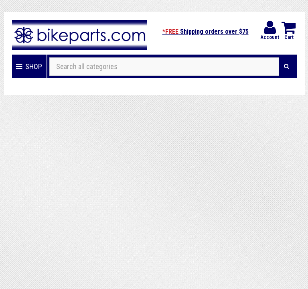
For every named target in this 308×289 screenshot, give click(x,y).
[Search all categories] (164, 66)
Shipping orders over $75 (205, 31)
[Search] (286, 66)
